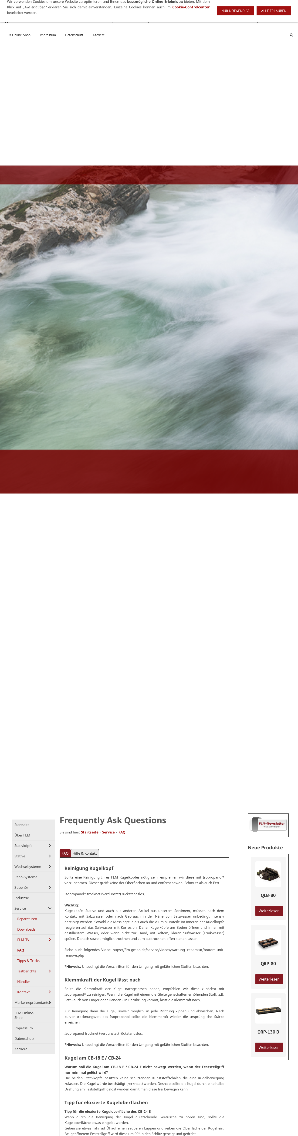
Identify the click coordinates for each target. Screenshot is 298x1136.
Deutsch (285, 4)
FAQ (122, 832)
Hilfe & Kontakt (85, 853)
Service (108, 832)
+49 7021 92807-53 (160, 4)
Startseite (89, 832)
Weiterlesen (269, 910)
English (265, 4)
